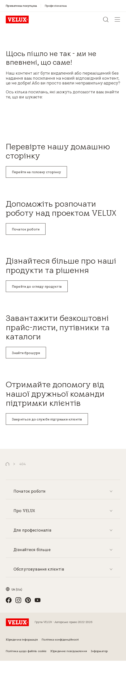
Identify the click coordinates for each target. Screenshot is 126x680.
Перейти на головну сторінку (36, 172)
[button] (7, 464)
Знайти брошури (26, 353)
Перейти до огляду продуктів (37, 286)
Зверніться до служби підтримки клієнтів (47, 419)
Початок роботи (26, 229)
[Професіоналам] (56, 5)
